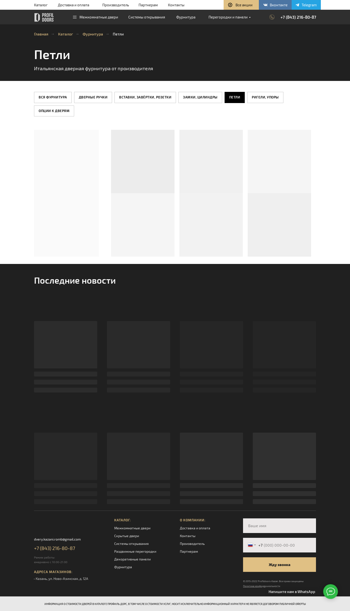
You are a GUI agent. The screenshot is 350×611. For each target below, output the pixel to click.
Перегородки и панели (228, 17)
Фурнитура (185, 17)
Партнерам (148, 5)
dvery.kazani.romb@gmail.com (57, 539)
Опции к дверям (54, 111)
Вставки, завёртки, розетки (145, 97)
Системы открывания (146, 17)
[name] (279, 525)
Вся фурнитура (53, 97)
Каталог (41, 5)
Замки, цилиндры (200, 97)
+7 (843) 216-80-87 (298, 17)
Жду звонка (279, 564)
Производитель (115, 5)
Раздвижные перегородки (135, 551)
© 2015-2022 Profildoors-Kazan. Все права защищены (273, 581)
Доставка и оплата (73, 5)
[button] (241, 5)
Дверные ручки (93, 97)
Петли (234, 97)
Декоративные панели (132, 559)
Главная (41, 34)
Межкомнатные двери (98, 17)
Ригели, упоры (265, 97)
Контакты (176, 5)
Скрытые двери (126, 536)
